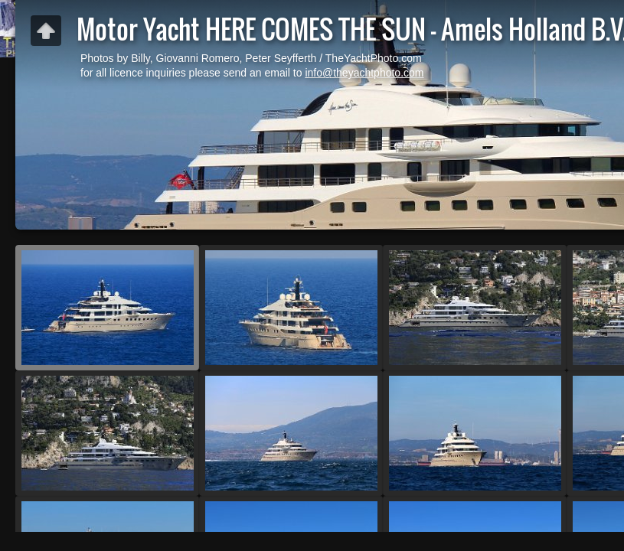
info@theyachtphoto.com (364, 73)
